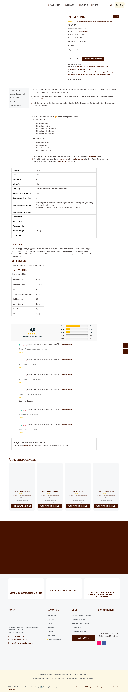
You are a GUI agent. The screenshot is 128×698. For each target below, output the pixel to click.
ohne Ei (71, 74)
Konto (94, 5)
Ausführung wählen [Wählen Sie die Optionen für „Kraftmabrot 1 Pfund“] (50, 510)
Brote (91, 69)
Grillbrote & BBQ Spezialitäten (86, 67)
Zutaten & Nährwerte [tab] (18, 102)
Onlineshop (55, 5)
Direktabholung (81, 162)
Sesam (76, 74)
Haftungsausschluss (103, 691)
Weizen (106, 74)
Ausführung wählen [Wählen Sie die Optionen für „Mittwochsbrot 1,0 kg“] (106, 510)
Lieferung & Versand (79, 623)
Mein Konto (52, 639)
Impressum (92, 691)
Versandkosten (84, 31)
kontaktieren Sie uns (65, 164)
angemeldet (27, 448)
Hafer (85, 72)
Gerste (80, 72)
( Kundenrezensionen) (107, 21)
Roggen (106, 72)
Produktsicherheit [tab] (17, 106)
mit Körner (99, 72)
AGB (86, 691)
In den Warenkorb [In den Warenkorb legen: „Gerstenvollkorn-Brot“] (22, 510)
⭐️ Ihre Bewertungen (55, 643)
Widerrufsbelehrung (79, 635)
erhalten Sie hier (67, 347)
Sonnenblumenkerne (87, 74)
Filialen (50, 635)
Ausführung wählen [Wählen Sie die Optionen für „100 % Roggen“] (78, 510)
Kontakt (83, 5)
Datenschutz (80, 691)
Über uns (70, 5)
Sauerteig (113, 72)
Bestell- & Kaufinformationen (83, 619)
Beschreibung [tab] (15, 93)
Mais (70, 77)
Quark (111, 74)
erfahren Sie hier (41, 102)
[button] (61, 5)
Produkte (51, 623)
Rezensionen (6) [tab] (16, 110)
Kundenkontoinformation (81, 627)
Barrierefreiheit (115, 691)
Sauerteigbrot (102, 67)
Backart (71, 46)
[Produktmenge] (74, 59)
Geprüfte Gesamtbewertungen (87, 21)
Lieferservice (63, 162)
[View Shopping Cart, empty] (120, 5)
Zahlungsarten (77, 631)
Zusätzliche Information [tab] (19, 97)
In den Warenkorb (93, 59)
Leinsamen (91, 72)
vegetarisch (99, 74)
